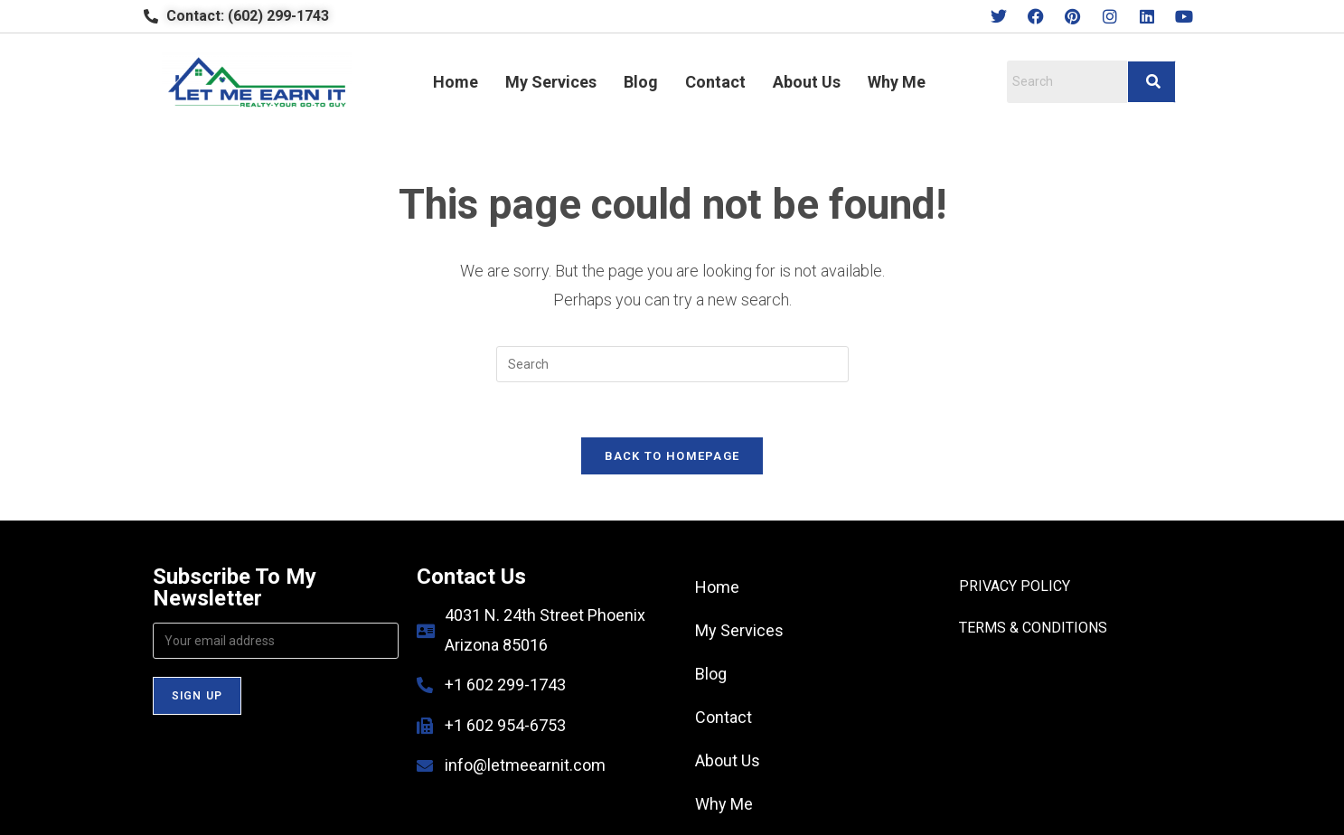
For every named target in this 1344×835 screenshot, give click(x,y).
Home (455, 81)
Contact (715, 81)
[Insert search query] (672, 364)
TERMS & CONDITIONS (1033, 627)
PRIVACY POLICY (1014, 586)
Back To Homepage (672, 456)
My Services (551, 81)
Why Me (897, 81)
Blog (641, 81)
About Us (807, 81)
